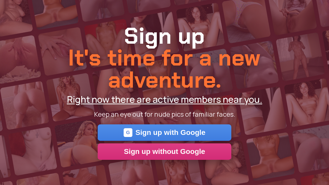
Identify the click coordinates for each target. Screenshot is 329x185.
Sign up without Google (164, 151)
